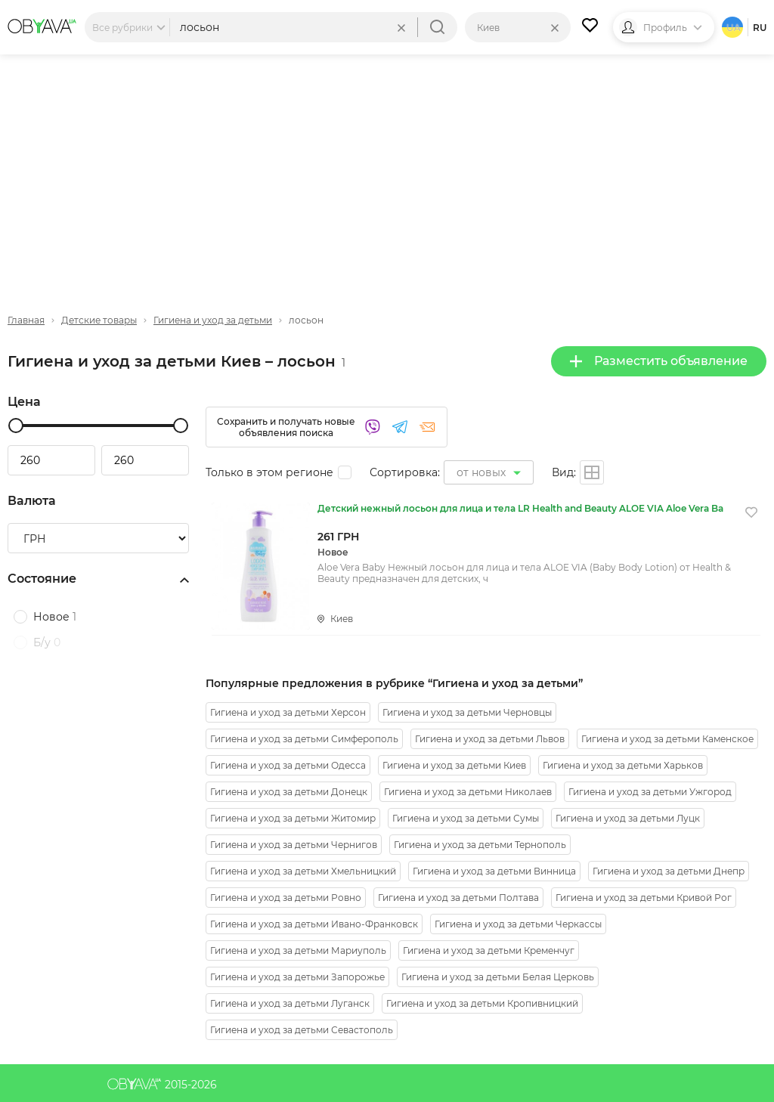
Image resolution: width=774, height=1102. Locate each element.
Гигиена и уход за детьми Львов (490, 738)
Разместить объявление (659, 361)
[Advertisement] (387, 171)
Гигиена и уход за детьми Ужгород (650, 791)
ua (733, 27)
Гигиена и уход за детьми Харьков (623, 765)
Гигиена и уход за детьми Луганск (290, 1003)
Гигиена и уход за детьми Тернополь (480, 844)
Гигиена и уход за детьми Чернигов (293, 844)
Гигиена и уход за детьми (212, 320)
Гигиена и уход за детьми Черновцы (467, 712)
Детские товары (99, 320)
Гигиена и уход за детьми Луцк (628, 818)
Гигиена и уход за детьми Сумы (465, 818)
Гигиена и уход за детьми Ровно (285, 897)
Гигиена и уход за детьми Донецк (288, 791)
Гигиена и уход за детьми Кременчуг (488, 950)
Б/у (46, 642)
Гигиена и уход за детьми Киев (454, 765)
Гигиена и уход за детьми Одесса (288, 765)
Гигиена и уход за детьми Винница (494, 871)
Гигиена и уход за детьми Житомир (293, 818)
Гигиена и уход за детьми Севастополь (301, 1029)
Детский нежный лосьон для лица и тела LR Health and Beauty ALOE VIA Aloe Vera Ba (520, 508)
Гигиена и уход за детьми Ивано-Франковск (314, 924)
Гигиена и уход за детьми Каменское (667, 738)
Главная (26, 320)
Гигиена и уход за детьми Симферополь (304, 738)
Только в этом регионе (269, 472)
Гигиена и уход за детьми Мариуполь (298, 950)
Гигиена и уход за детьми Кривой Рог (644, 897)
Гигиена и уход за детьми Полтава (458, 897)
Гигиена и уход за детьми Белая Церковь (497, 977)
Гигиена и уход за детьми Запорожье (297, 977)
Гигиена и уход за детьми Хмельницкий (303, 871)
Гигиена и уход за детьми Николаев (468, 791)
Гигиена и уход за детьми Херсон (288, 712)
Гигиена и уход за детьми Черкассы (518, 924)
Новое (54, 617)
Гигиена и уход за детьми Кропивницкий (482, 1003)
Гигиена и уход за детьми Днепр (669, 871)
